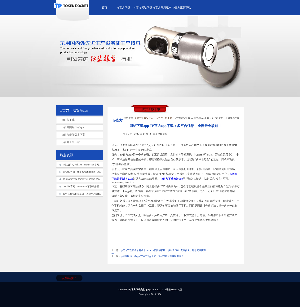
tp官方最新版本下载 (73, 134)
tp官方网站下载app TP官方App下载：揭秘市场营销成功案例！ (152, 256)
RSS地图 (166, 289)
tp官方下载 (123, 7)
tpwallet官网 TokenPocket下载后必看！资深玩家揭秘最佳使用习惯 (96, 186)
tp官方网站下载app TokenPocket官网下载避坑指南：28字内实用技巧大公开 (100, 164)
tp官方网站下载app (73, 127)
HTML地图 (176, 289)
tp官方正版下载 (182, 7)
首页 (104, 7)
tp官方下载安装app (144, 118)
